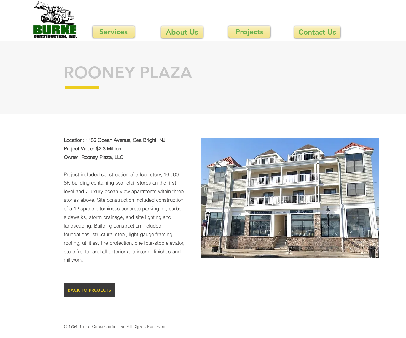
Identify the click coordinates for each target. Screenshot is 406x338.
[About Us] (182, 32)
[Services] (114, 32)
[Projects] (249, 32)
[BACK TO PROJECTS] (89, 290)
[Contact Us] (317, 32)
